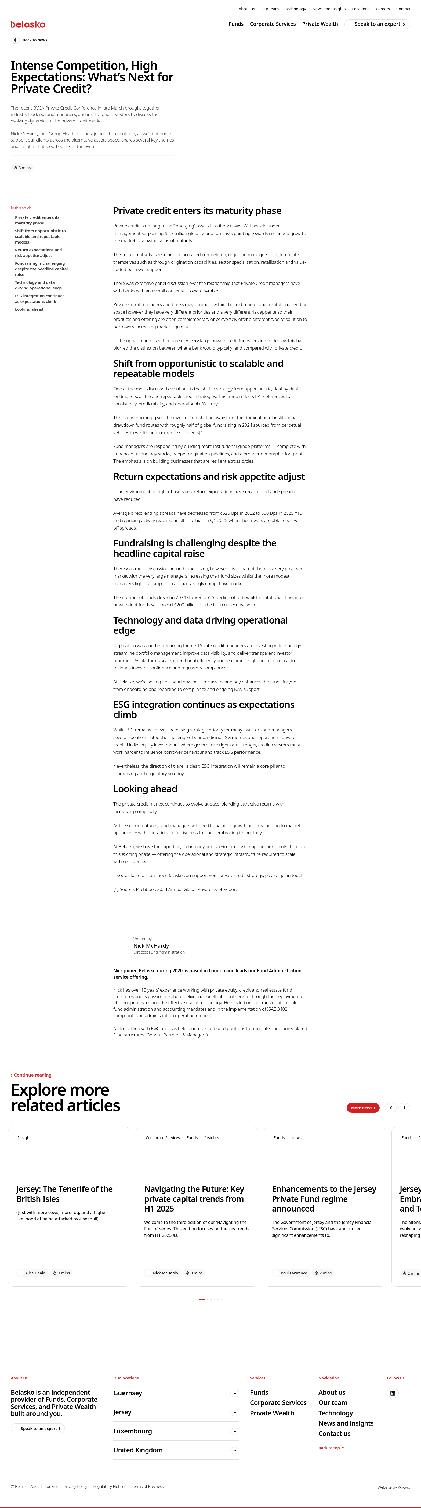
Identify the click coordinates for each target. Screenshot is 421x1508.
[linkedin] (393, 1393)
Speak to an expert (376, 23)
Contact (403, 8)
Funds (236, 24)
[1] (201, 432)
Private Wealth (320, 24)
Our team (270, 8)
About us (247, 8)
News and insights (329, 8)
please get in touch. (284, 875)
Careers (383, 8)
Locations (360, 8)
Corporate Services (273, 24)
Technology (295, 8)
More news (363, 1107)
